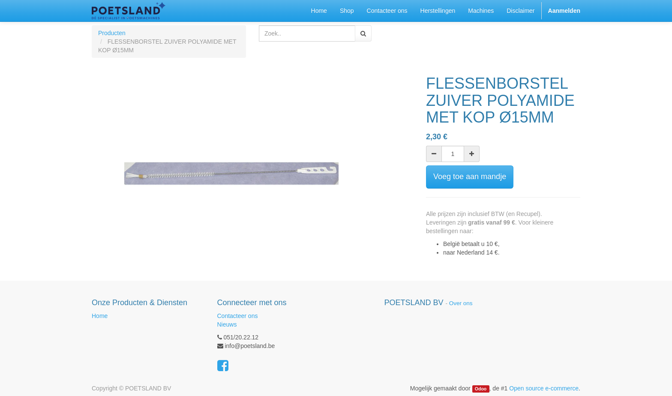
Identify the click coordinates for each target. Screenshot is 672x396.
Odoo (480, 388)
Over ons (461, 303)
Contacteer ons (237, 315)
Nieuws (227, 324)
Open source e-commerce (544, 388)
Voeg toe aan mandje (469, 176)
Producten (112, 33)
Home (100, 315)
